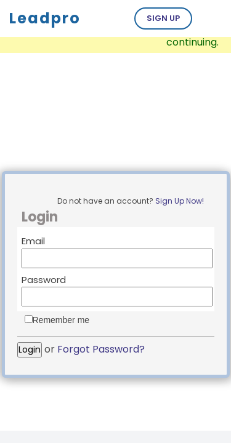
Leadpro (45, 18)
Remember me (61, 320)
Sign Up (163, 18)
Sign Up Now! (179, 201)
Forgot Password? (101, 349)
